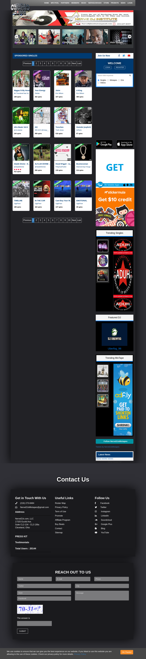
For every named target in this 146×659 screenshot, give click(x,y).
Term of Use (60, 511)
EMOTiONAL (81, 201)
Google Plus (103, 524)
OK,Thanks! (127, 652)
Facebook (102, 503)
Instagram (102, 511)
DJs (121, 80)
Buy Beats (59, 524)
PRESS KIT (21, 536)
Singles (102, 80)
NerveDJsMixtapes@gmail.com (32, 507)
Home (46, 3)
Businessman (82, 164)
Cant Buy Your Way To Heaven (64, 201)
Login (129, 3)
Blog (100, 528)
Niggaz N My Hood (22, 90)
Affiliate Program (62, 520)
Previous (27, 63)
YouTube (102, 532)
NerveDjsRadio (95, 3)
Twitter (100, 507)
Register (120, 67)
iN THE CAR (40, 201)
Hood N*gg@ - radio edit (64, 164)
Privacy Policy (80, 654)
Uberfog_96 (114, 348)
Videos (102, 83)
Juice (58, 90)
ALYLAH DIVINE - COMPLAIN (43, 164)
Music (83, 3)
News (123, 3)
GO (36, 127)
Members (75, 3)
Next (74, 63)
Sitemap (59, 532)
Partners (65, 3)
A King (79, 90)
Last (79, 63)
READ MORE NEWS (104, 459)
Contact (58, 528)
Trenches (59, 127)
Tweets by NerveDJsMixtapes (107, 447)
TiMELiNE (18, 201)
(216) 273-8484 (24, 503)
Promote (115, 3)
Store (106, 3)
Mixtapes (112, 80)
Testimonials (22, 542)
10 (69, 63)
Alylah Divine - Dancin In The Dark (22, 164)
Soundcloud (103, 520)
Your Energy (40, 90)
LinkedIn (102, 516)
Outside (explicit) (83, 127)
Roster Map (60, 503)
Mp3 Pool (55, 3)
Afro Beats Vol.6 (21, 127)
